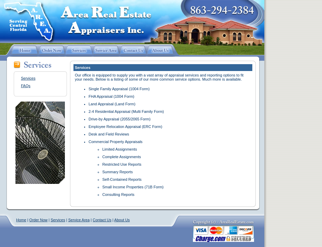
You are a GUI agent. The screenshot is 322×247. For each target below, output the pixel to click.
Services (28, 78)
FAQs (26, 86)
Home (21, 220)
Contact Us (102, 220)
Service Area (79, 220)
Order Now (38, 220)
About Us (122, 220)
